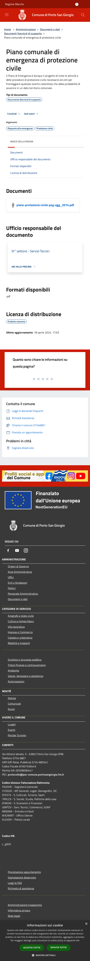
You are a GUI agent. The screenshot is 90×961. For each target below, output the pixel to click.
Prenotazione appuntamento (24, 872)
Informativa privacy (19, 910)
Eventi (11, 730)
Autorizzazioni (16, 681)
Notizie (12, 698)
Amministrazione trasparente (25, 905)
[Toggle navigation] (7, 15)
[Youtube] (17, 550)
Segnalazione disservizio (22, 877)
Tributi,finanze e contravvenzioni (27, 665)
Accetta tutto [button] (31, 947)
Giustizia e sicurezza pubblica (25, 660)
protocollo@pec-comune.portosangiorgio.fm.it (36, 774)
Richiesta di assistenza (21, 888)
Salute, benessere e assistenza (25, 676)
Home (7, 29)
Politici (12, 588)
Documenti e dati (50, 29)
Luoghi (12, 724)
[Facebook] (8, 550)
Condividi (14, 114)
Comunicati (14, 704)
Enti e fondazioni (17, 583)
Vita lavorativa (16, 627)
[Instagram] (25, 550)
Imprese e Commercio (20, 632)
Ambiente (13, 670)
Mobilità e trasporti (19, 643)
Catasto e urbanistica (20, 638)
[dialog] (45, 940)
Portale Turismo (17, 735)
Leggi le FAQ (15, 883)
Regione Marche (14, 4)
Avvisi (11, 709)
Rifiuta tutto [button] (59, 947)
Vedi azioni (31, 114)
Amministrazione (26, 29)
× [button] (86, 924)
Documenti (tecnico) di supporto (23, 33)
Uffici (11, 577)
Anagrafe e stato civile (21, 616)
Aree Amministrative (20, 572)
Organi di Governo (18, 566)
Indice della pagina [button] (21, 141)
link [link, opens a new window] (77, 940)
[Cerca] (83, 15)
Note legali (14, 916)
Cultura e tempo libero (21, 621)
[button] (45, 955)
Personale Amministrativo (23, 594)
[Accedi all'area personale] (76, 4)
